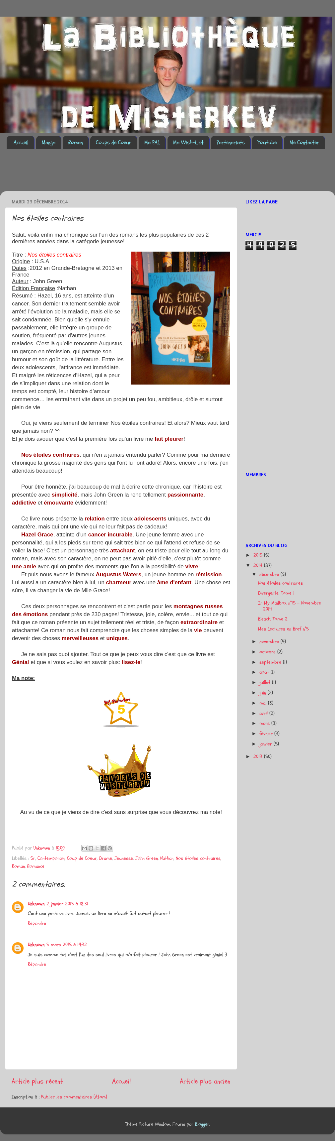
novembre (270, 641)
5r (33, 858)
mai (263, 703)
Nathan (166, 858)
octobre (268, 651)
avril (264, 713)
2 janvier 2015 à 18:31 (67, 903)
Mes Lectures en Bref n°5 (283, 629)
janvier (266, 744)
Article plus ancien (205, 1081)
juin (263, 692)
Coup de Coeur (82, 858)
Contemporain (51, 858)
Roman (75, 142)
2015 (258, 555)
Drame (105, 858)
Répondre (37, 923)
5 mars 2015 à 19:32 (66, 944)
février (266, 733)
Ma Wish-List (188, 142)
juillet (265, 682)
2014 (258, 565)
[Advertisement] (127, 174)
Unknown (36, 903)
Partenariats (231, 142)
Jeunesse (123, 858)
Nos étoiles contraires (198, 858)
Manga (48, 142)
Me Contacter (304, 142)
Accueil (21, 142)
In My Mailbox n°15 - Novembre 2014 (289, 606)
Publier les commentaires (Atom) (74, 1096)
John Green (146, 858)
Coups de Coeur (113, 142)
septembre (271, 662)
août (265, 672)
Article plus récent (37, 1081)
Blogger (202, 1124)
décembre (270, 574)
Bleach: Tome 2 (273, 619)
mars (265, 723)
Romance (35, 866)
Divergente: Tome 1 (276, 593)
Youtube (267, 142)
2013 (258, 756)
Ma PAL (152, 142)
